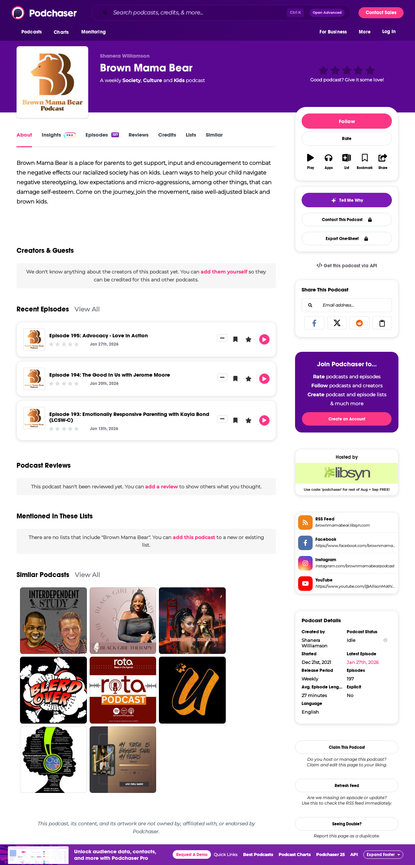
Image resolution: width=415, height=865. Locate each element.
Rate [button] (347, 138)
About (24, 134)
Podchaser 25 (330, 854)
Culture (152, 80)
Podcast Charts (295, 854)
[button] (33, 34)
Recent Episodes (43, 309)
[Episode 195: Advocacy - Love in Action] (34, 339)
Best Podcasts (258, 854)
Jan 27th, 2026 (363, 662)
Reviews (139, 134)
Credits (167, 134)
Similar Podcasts (43, 574)
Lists (191, 134)
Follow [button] (347, 121)
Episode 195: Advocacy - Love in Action (98, 335)
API (354, 854)
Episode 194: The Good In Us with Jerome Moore (109, 374)
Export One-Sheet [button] (347, 238)
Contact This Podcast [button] (347, 219)
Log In (389, 34)
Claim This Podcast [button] (347, 747)
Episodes (102, 134)
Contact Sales (381, 13)
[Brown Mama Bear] (52, 82)
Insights (59, 134)
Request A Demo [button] (192, 854)
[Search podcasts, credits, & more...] (198, 12)
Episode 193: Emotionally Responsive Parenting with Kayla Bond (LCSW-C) (129, 417)
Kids (179, 80)
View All (87, 309)
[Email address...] (346, 305)
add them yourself (224, 272)
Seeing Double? (347, 824)
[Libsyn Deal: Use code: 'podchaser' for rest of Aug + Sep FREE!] (346, 477)
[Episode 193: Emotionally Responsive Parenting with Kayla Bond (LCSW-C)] (34, 418)
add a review (161, 487)
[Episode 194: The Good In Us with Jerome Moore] (34, 379)
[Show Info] (385, 640)
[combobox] (221, 13)
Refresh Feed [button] (347, 785)
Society (131, 80)
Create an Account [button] (346, 419)
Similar (214, 134)
